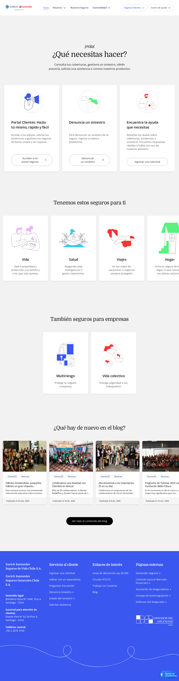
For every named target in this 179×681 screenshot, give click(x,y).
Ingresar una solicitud (147, 162)
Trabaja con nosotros (104, 586)
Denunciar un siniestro (95, 160)
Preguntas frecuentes (61, 586)
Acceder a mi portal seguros (37, 160)
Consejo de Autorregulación (153, 595)
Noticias (26, 477)
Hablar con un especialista (64, 579)
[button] (25, 248)
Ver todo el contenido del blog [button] (89, 521)
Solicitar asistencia (60, 604)
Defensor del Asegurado (151, 602)
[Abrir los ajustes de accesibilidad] (164, 674)
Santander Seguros (148, 573)
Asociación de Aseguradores (153, 589)
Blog (95, 592)
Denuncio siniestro (61, 592)
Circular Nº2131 (101, 579)
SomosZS (13, 477)
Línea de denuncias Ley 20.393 (110, 573)
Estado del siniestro (62, 598)
